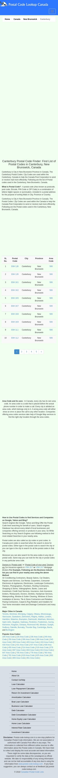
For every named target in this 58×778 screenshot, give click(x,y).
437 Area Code (36, 645)
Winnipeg (22, 614)
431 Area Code (22, 645)
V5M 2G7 (29, 567)
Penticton (33, 622)
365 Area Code (19, 642)
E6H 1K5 (15, 298)
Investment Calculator (21, 732)
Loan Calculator (18, 684)
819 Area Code (28, 655)
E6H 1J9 (14, 274)
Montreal (13, 614)
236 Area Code (36, 637)
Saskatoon (16, 617)
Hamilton (6, 619)
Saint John (6, 622)
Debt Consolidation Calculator (24, 715)
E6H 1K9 (15, 322)
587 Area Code (19, 650)
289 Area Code (42, 639)
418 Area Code (8, 645)
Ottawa (37, 614)
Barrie (49, 627)
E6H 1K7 (15, 306)
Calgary (30, 614)
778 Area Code (36, 653)
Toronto (5, 614)
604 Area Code (33, 650)
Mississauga (46, 614)
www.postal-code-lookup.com (31, 764)
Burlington (10, 630)
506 (51, 266)
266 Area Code (28, 639)
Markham (42, 619)
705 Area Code (22, 653)
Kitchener (6, 625)
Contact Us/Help (18, 680)
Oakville (13, 627)
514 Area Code (28, 647)
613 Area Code (47, 650)
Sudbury (5, 627)
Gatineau (24, 622)
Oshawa (22, 625)
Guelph (50, 625)
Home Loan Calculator (21, 723)
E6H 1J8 (14, 266)
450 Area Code (14, 647)
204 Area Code (8, 637)
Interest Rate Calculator (21, 728)
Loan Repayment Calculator (23, 689)
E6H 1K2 (15, 290)
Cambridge (41, 627)
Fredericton (42, 622)
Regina (34, 617)
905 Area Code (19, 658)
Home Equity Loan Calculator (24, 719)
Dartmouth (32, 619)
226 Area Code (22, 637)
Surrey (51, 622)
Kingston (14, 625)
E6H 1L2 (15, 338)
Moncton (50, 619)
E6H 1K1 (15, 282)
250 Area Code (14, 639)
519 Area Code (42, 647)
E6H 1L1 (15, 330)
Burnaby (21, 627)
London (48, 617)
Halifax (41, 617)
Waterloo (14, 619)
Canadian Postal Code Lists (32, 772)
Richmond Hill (33, 625)
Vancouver (6, 617)
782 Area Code (14, 655)
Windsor (43, 625)
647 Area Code (8, 653)
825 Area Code (42, 655)
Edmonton (26, 617)
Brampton (23, 619)
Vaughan (15, 622)
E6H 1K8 (15, 314)
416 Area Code (47, 642)
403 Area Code (33, 642)
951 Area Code (33, 658)
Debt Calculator (18, 710)
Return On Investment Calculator (25, 693)
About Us (15, 676)
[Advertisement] (29, 70)
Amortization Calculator (21, 697)
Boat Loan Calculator (20, 702)
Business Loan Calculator (22, 706)
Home (7, 19)
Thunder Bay (31, 627)
